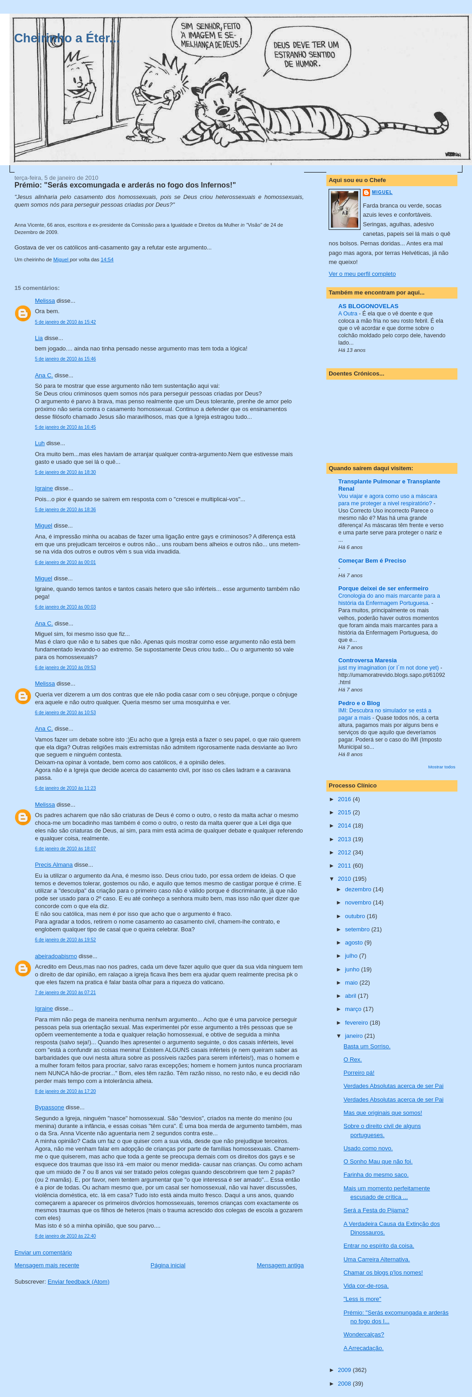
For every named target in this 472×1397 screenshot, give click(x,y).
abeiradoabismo (56, 956)
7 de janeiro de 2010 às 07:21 (65, 992)
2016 (345, 799)
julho (352, 955)
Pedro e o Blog (359, 703)
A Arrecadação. (364, 1348)
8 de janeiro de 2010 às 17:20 (65, 1091)
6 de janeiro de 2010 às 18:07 (65, 848)
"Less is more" (362, 1298)
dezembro (359, 889)
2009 (345, 1370)
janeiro (355, 1035)
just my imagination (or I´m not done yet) (389, 668)
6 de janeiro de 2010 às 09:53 (65, 667)
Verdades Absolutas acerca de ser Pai (394, 1085)
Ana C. (44, 375)
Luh (40, 443)
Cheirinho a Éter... (67, 38)
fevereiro (357, 1022)
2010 (345, 878)
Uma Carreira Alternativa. (377, 1259)
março (354, 1009)
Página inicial (168, 1265)
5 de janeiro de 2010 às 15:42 (65, 322)
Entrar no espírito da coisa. (379, 1245)
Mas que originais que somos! (383, 1112)
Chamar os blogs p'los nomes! (383, 1272)
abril (351, 995)
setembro (358, 929)
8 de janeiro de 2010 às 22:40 (65, 1236)
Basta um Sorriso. (367, 1046)
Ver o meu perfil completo (362, 273)
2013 (345, 839)
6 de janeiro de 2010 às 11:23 (65, 788)
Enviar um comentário (43, 1252)
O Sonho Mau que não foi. (378, 1161)
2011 (345, 865)
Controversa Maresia (367, 660)
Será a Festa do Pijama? (376, 1210)
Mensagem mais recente (47, 1265)
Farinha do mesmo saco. (376, 1174)
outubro (356, 916)
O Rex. (353, 1059)
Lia (39, 338)
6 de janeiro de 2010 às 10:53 (65, 712)
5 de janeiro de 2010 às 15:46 (65, 358)
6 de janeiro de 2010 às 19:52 (65, 939)
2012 (345, 852)
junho (353, 969)
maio (352, 982)
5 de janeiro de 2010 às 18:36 (65, 509)
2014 (345, 825)
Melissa (45, 300)
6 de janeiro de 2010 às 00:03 (65, 607)
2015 (345, 812)
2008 (345, 1383)
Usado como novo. (368, 1148)
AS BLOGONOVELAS (368, 306)
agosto (355, 942)
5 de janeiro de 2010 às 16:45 (65, 427)
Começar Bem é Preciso (372, 560)
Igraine (44, 488)
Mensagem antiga (280, 1265)
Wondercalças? (364, 1334)
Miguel (43, 525)
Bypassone (49, 1107)
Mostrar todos (442, 766)
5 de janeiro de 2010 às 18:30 (65, 472)
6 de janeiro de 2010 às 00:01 (65, 562)
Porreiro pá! (359, 1072)
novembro (359, 902)
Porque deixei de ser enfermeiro (383, 588)
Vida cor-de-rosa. (366, 1285)
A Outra (348, 313)
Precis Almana (54, 864)
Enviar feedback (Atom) (79, 1281)
